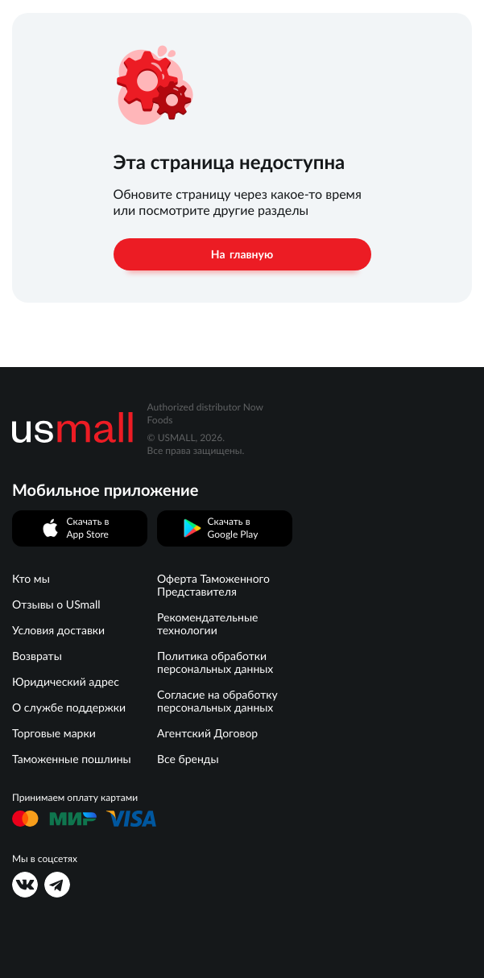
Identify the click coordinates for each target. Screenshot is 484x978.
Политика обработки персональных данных (215, 662)
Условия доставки (58, 630)
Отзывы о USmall (56, 604)
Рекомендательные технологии (207, 624)
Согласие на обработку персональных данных (217, 701)
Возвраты (37, 656)
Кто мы (31, 578)
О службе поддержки (69, 707)
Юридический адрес (65, 681)
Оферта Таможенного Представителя (213, 585)
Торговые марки (54, 733)
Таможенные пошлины (71, 759)
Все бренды (188, 759)
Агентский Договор (207, 733)
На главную (242, 254)
